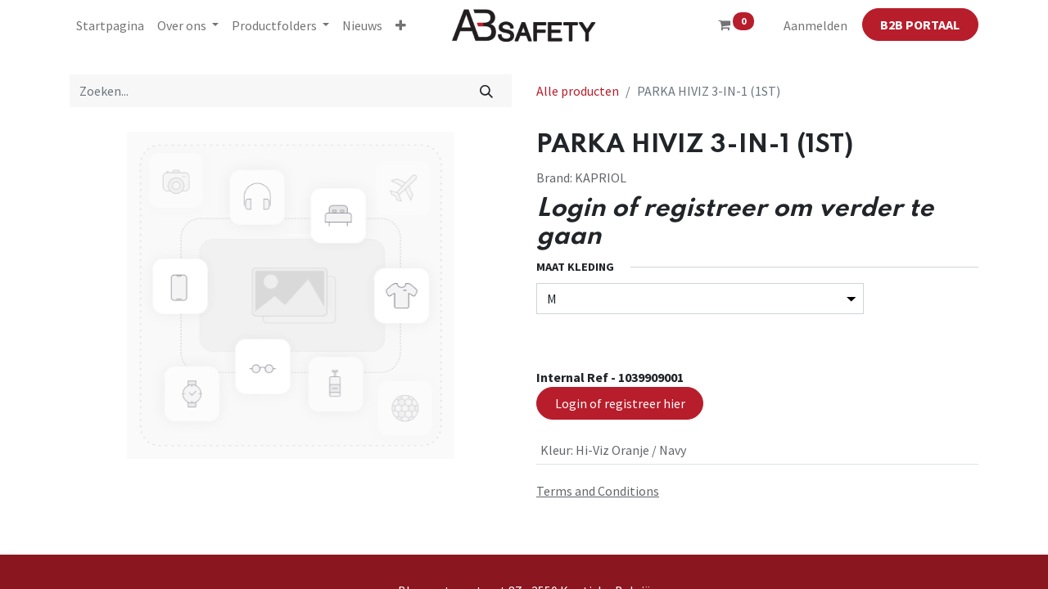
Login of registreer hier (620, 403)
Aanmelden (815, 25)
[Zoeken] (487, 90)
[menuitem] (110, 25)
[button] (401, 25)
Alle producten (577, 91)
